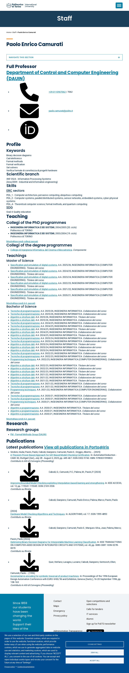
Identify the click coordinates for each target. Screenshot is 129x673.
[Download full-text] (29, 472)
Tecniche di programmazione (25, 311)
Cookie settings (95, 644)
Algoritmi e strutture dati (22, 317)
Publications (20, 441)
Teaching (17, 216)
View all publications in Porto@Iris (76, 447)
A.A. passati (20, 303)
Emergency (59, 611)
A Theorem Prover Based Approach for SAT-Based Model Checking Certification (50, 455)
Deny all (94, 652)
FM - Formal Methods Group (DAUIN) (28, 434)
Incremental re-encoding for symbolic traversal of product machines (44, 576)
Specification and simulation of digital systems (33, 265)
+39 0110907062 (57, 92)
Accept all (95, 661)
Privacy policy (10, 667)
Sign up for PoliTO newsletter (101, 623)
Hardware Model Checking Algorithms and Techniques (37, 514)
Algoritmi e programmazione (24, 407)
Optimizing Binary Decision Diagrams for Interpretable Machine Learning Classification (53, 542)
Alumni (89, 619)
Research (17, 423)
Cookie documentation (25, 667)
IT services (92, 614)
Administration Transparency (68, 631)
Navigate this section (64, 57)
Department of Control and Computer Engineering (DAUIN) (62, 75)
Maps (56, 606)
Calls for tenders (94, 609)
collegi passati (22, 241)
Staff (14, 32)
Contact (57, 601)
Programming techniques (23, 359)
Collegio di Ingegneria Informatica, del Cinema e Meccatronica (41, 250)
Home (8, 32)
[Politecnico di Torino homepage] (21, 5)
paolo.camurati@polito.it (61, 110)
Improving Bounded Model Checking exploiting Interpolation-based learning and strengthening (57, 483)
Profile (13, 144)
